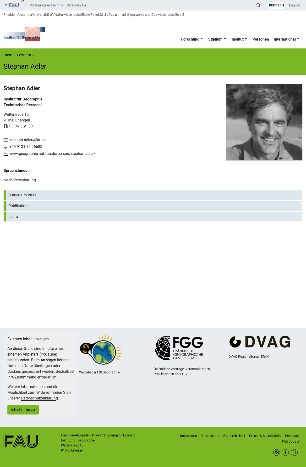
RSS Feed (294, 452)
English (294, 5)
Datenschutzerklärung (39, 398)
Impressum (188, 436)
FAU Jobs (291, 441)
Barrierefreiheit (234, 436)
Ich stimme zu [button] (23, 409)
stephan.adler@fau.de (27, 139)
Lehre (13, 216)
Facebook (285, 452)
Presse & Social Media (265, 436)
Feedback (292, 436)
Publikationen (20, 205)
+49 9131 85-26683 (25, 146)
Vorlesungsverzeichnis (46, 5)
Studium (215, 39)
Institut (238, 39)
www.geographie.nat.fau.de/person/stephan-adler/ (52, 153)
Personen (260, 39)
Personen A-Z (77, 5)
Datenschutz (210, 436)
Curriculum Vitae (22, 195)
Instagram (276, 452)
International (285, 39)
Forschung (190, 39)
